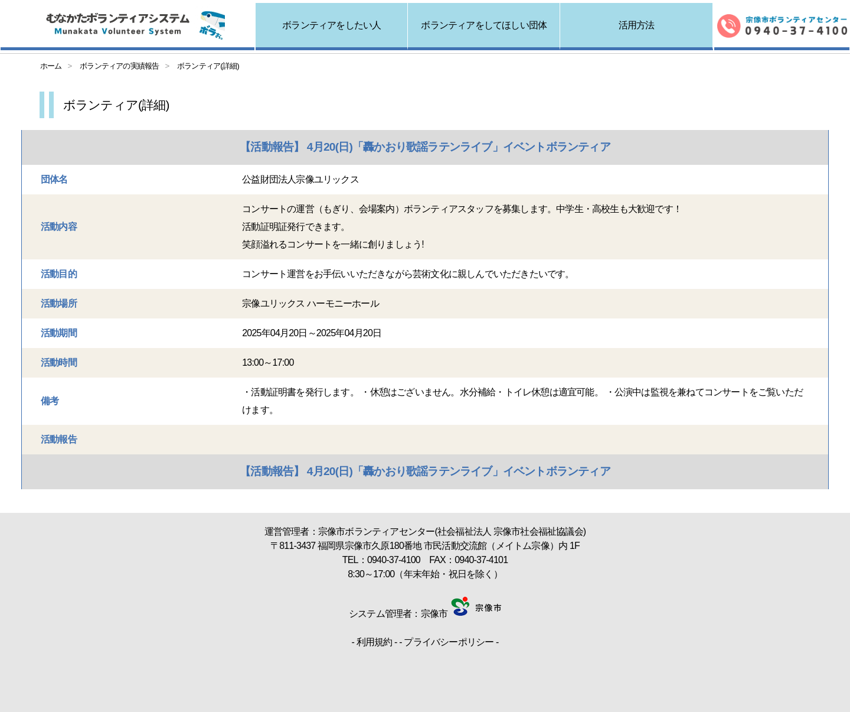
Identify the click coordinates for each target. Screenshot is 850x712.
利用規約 (375, 642)
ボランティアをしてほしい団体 (484, 25)
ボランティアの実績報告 (119, 65)
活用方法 (637, 25)
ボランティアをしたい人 (331, 25)
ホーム (51, 65)
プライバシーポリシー (448, 642)
